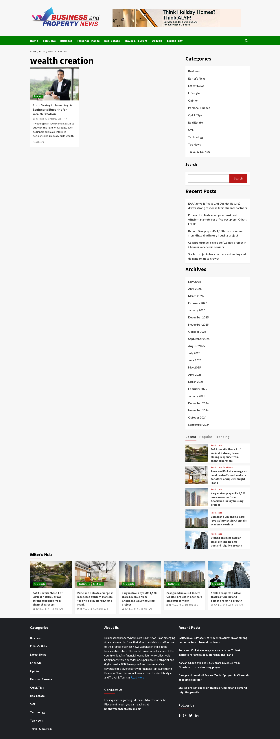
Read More (38, 141)
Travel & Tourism (135, 41)
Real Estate (112, 41)
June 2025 (194, 360)
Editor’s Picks (196, 78)
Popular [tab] (205, 436)
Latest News (196, 85)
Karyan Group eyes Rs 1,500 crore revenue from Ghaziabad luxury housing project (215, 233)
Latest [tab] (190, 436)
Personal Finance (88, 41)
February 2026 (197, 303)
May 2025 (194, 367)
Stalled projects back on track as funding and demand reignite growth (217, 256)
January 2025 (196, 396)
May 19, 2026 (53, 609)
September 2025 (199, 338)
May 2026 (194, 281)
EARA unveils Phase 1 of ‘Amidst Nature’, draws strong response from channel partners (217, 206)
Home (34, 41)
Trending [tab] (222, 436)
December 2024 (198, 403)
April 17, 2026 (187, 605)
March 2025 (196, 381)
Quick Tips (195, 115)
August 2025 (196, 346)
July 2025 (194, 353)
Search (191, 164)
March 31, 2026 (232, 605)
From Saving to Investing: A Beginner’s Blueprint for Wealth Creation (52, 109)
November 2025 (198, 324)
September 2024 (199, 424)
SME (191, 129)
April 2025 (195, 374)
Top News (49, 41)
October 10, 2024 (55, 119)
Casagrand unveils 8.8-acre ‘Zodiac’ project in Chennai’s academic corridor (217, 245)
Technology (175, 41)
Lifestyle (194, 93)
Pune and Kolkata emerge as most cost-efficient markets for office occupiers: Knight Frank (217, 219)
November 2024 (198, 410)
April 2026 (195, 288)
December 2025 (198, 317)
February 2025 (197, 388)
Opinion (157, 41)
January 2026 (196, 310)
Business (66, 41)
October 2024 (197, 417)
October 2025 (197, 331)
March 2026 (196, 296)
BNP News (40, 119)
